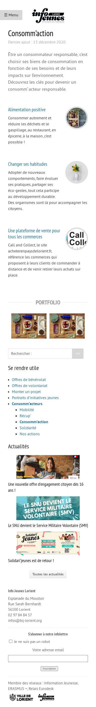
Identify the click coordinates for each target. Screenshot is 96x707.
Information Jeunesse (61, 683)
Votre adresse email (48, 650)
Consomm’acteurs (27, 404)
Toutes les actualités (48, 574)
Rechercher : (21, 354)
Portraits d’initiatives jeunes (35, 398)
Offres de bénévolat (29, 379)
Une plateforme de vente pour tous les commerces (34, 233)
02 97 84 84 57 (20, 615)
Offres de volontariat (29, 386)
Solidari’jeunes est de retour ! (44, 547)
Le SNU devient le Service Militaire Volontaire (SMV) (48, 512)
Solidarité (28, 428)
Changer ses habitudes (27, 164)
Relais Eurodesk (41, 689)
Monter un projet (26, 392)
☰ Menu (11, 15)
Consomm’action (34, 422)
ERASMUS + (17, 689)
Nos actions (30, 434)
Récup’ (25, 416)
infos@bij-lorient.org (25, 621)
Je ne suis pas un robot (29, 642)
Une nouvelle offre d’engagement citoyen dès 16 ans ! (45, 474)
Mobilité (27, 410)
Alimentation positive (26, 109)
